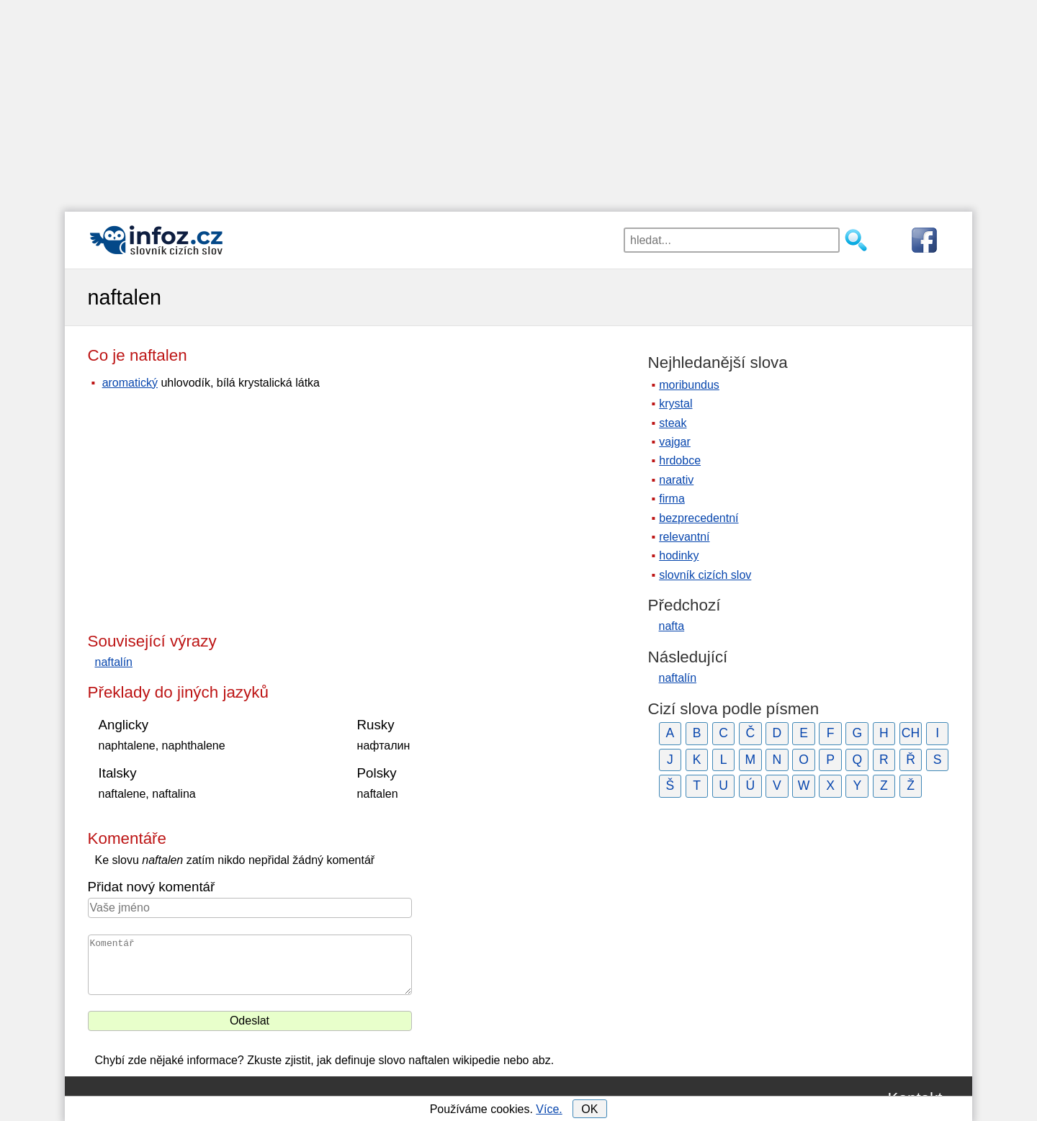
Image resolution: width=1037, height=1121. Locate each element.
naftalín (114, 662)
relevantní (684, 537)
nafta (672, 626)
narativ (676, 480)
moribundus (689, 385)
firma (672, 498)
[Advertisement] (518, 101)
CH (911, 733)
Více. (549, 1109)
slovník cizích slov (705, 575)
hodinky (679, 555)
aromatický (130, 383)
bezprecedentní (698, 518)
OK (589, 1109)
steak (672, 423)
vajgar (675, 442)
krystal (675, 403)
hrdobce (680, 460)
